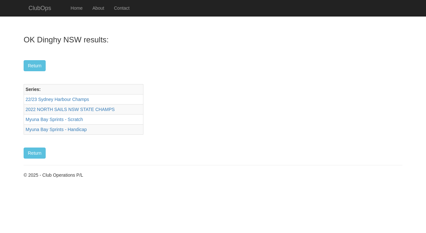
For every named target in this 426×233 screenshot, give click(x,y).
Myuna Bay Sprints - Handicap (56, 129)
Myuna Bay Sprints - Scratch (54, 119)
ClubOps (39, 8)
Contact (121, 8)
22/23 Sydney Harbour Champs (57, 99)
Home (77, 8)
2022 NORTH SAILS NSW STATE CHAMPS (70, 109)
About (98, 8)
